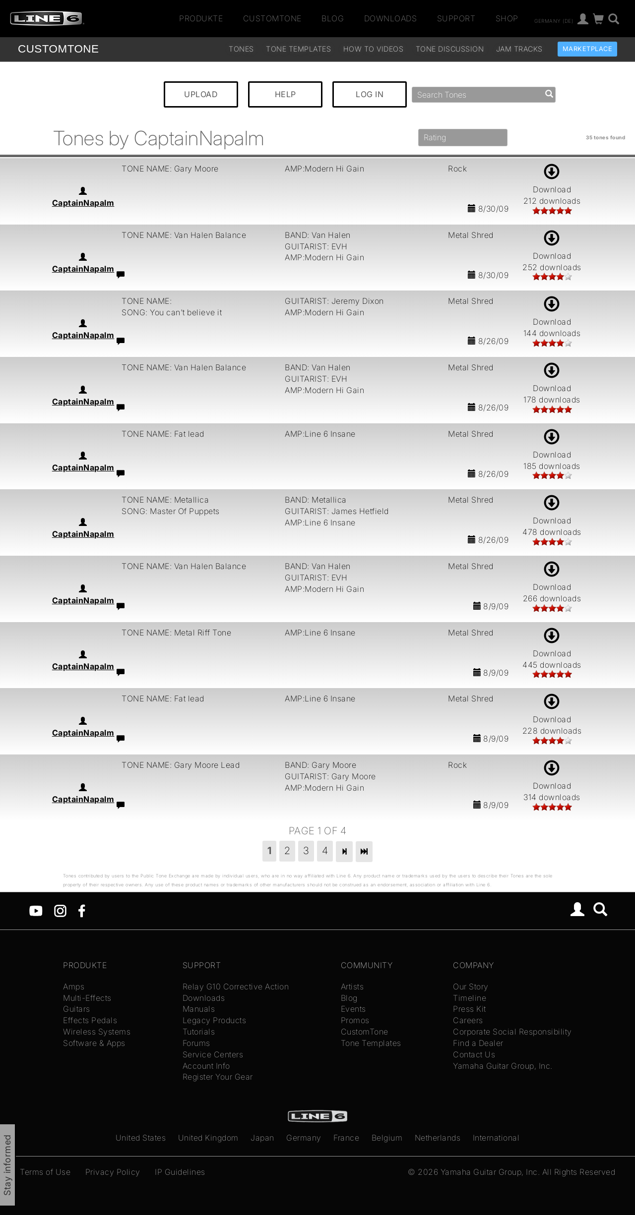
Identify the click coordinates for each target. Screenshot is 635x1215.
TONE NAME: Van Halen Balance (184, 235)
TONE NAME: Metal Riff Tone (176, 632)
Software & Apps (94, 1043)
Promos (355, 1020)
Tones (241, 49)
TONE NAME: (147, 301)
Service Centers (213, 1054)
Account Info (206, 1066)
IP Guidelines (180, 1172)
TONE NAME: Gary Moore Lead (181, 765)
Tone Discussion (450, 49)
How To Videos (373, 49)
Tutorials (199, 1032)
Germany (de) (553, 20)
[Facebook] (81, 910)
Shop (507, 18)
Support (456, 18)
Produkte (201, 18)
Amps (73, 986)
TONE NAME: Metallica (165, 500)
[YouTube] (36, 910)
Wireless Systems (96, 1032)
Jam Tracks (519, 49)
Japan (262, 1138)
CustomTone (272, 18)
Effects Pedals (90, 1020)
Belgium (387, 1138)
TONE (58, 49)
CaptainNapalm (83, 203)
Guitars (76, 1009)
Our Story (471, 986)
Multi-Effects (87, 998)
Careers (468, 1020)
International (496, 1138)
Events (353, 1009)
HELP (285, 94)
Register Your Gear (218, 1077)
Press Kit (469, 1009)
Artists (352, 986)
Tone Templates (298, 49)
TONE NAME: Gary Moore (170, 169)
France (346, 1138)
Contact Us (474, 1054)
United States (141, 1138)
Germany (303, 1138)
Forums (196, 1043)
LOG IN (369, 94)
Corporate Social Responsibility (512, 1032)
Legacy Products (215, 1020)
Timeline (469, 998)
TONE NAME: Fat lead (163, 434)
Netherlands (438, 1138)
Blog (332, 18)
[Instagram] (60, 910)
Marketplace (588, 49)
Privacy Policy (112, 1172)
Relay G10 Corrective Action (236, 986)
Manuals (199, 1009)
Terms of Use (45, 1172)
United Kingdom (208, 1138)
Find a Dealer (478, 1043)
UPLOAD (201, 94)
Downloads (390, 18)
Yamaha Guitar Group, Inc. (503, 1066)
